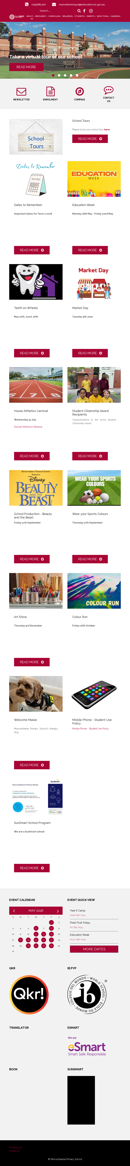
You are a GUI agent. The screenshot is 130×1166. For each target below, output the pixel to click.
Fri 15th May (76, 926)
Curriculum (54, 16)
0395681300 (38, 4)
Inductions (102, 16)
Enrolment (40, 16)
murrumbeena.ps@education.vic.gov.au (82, 4)
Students (79, 16)
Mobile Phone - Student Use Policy (90, 728)
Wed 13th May (77, 914)
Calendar (115, 16)
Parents (91, 16)
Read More (90, 138)
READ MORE (28, 66)
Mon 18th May (78, 939)
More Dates (94, 949)
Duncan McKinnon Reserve (28, 426)
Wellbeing (67, 16)
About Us (30, 17)
